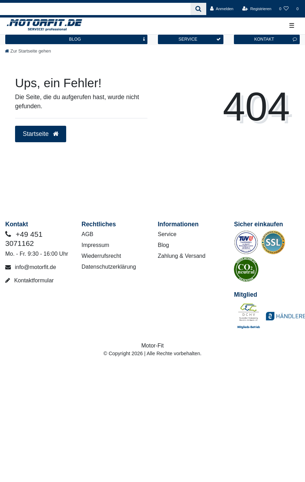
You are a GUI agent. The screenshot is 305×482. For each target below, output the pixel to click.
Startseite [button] (40, 133)
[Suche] (198, 9)
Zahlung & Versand (182, 256)
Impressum (95, 245)
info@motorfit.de (30, 267)
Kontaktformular (29, 280)
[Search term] (95, 9)
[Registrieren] (256, 9)
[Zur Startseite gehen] (28, 51)
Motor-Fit (152, 346)
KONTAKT (275, 39)
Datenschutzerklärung (109, 267)
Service (167, 234)
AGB (87, 234)
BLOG (107, 39)
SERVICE (200, 39)
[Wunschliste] (283, 9)
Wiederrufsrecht (101, 256)
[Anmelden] (221, 9)
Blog (163, 245)
